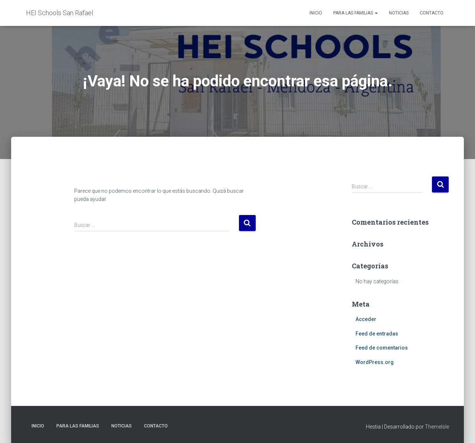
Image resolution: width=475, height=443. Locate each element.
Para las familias (355, 13)
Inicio (315, 13)
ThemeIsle (437, 427)
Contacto (431, 13)
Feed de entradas (377, 334)
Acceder (366, 319)
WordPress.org (375, 362)
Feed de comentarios (382, 348)
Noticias (399, 13)
